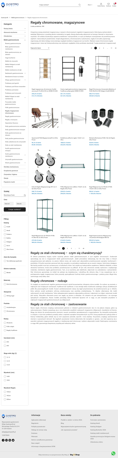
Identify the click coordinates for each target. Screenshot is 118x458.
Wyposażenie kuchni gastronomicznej (73, 426)
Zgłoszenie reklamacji (38, 420)
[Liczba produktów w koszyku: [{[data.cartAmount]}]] (114, 5)
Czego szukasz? (14, 209)
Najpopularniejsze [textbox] (36, 48)
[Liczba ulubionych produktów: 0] (108, 5)
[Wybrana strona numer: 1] (95, 48)
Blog (62, 423)
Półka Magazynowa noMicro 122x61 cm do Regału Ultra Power (73, 236)
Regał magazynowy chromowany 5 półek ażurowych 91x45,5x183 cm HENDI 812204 (45, 90)
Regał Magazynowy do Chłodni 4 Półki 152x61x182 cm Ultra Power (100, 187)
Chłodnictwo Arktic (96, 442)
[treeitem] (15, 28)
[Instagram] (6, 440)
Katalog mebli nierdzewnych (99, 433)
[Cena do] (21, 204)
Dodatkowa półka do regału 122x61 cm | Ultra (72, 139)
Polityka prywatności (38, 426)
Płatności (34, 436)
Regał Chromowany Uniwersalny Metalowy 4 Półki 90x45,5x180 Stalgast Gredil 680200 (102, 90)
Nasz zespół (35, 443)
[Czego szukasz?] (25, 195)
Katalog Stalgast (95, 426)
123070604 (5, 435)
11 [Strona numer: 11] (111, 48)
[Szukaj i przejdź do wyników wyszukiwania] (79, 4)
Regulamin (34, 423)
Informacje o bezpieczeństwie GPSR (43, 446)
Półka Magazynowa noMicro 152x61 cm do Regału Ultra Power (73, 187)
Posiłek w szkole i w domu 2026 (71, 420)
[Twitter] (13, 440)
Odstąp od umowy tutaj (39, 430)
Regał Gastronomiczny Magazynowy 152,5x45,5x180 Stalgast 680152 (100, 236)
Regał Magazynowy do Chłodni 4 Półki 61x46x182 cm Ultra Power (43, 236)
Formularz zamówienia (98, 420)
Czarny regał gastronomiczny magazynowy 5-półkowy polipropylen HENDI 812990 (73, 90)
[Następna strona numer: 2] (115, 48)
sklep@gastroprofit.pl (9, 432)
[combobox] (40, 48)
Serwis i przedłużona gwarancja (41, 440)
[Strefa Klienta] (101, 5)
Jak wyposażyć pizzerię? (69, 430)
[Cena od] (9, 204)
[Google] (9, 440)
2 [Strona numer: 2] (99, 48)
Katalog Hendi (95, 423)
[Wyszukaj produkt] (60, 5)
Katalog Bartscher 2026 (98, 430)
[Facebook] (3, 440)
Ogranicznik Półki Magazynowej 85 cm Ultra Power (45, 139)
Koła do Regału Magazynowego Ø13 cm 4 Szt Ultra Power (44, 187)
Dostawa (34, 433)
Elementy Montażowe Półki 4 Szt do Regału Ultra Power (102, 139)
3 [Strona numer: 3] (103, 48)
